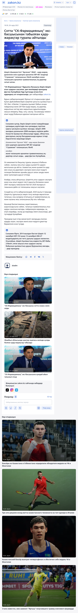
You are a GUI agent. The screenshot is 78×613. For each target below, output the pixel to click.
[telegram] (30, 257)
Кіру (50, 397)
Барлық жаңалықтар (15, 21)
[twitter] (43, 257)
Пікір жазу (46, 408)
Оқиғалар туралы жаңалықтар (31, 21)
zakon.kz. (47, 94)
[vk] (39, 257)
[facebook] (35, 257)
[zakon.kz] (14, 2)
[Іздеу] (74, 2)
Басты (6, 21)
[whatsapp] (26, 257)
